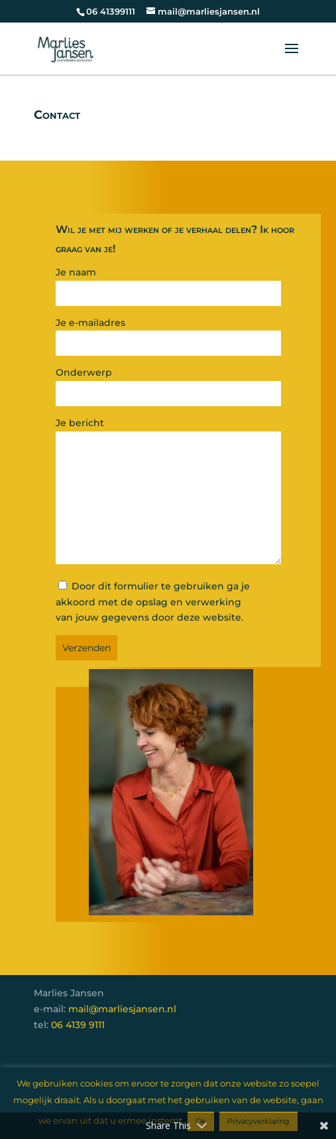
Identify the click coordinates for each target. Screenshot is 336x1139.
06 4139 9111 (78, 1025)
